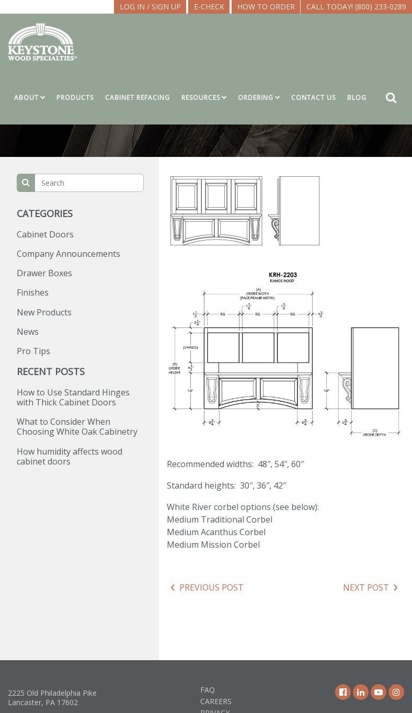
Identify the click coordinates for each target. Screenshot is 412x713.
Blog (357, 97)
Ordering (255, 97)
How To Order (266, 7)
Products (75, 97)
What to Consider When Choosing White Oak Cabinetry (77, 426)
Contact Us (313, 97)
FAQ (207, 690)
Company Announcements (68, 253)
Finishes (33, 292)
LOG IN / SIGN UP (150, 7)
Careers (216, 701)
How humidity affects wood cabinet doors (69, 456)
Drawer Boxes (44, 273)
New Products (44, 312)
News (28, 331)
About (26, 97)
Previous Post (211, 587)
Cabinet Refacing (137, 97)
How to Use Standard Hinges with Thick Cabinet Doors (73, 397)
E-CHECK (209, 7)
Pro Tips (33, 351)
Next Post (366, 587)
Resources (200, 97)
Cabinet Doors (45, 234)
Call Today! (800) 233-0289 (356, 7)
